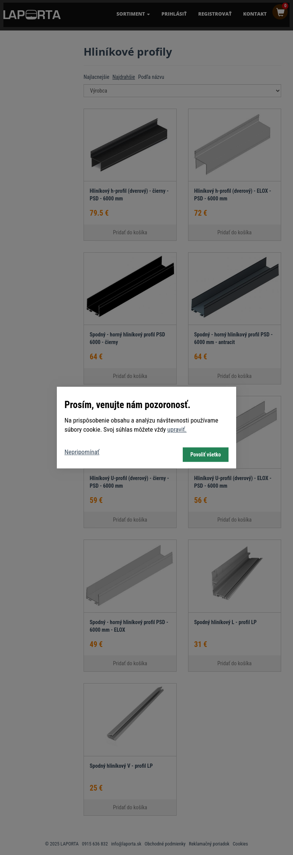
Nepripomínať (81, 452)
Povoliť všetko (205, 455)
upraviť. (177, 429)
